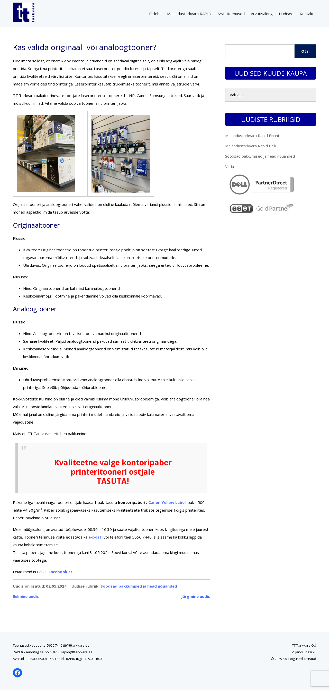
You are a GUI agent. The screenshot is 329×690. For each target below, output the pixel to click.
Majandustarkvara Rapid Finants (253, 135)
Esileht (155, 13)
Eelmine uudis (26, 596)
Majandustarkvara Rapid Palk (250, 145)
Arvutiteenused (231, 13)
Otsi (305, 51)
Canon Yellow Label (167, 502)
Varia (229, 166)
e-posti (95, 537)
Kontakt (307, 13)
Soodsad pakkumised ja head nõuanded (138, 586)
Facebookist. (61, 571)
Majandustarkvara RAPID (189, 13)
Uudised (286, 13)
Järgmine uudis (195, 596)
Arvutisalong (262, 13)
